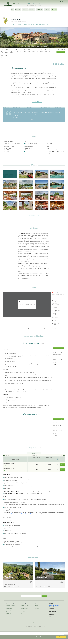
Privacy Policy (37, 608)
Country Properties (32, 9)
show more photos (34, 215)
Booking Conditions (9, 608)
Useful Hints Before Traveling (25, 605)
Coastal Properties (40, 9)
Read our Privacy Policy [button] (41, 636)
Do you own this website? (27, 307)
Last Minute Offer (54, 9)
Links (21, 613)
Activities (33, 24)
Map (37, 24)
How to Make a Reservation (10, 605)
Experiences (22, 614)
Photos (29, 24)
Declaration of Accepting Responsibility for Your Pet (21, 513)
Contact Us (56, 1)
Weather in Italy (23, 611)
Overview (12, 24)
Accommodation (42, 24)
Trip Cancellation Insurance (10, 611)
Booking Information (50, 1)
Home (12, 9)
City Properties (25, 9)
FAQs (45, 1)
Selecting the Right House (10, 606)
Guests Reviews (18, 24)
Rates (48, 24)
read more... (37, 101)
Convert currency (34, 453)
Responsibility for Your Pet (10, 610)
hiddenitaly (51, 617)
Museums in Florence (24, 606)
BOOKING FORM (8, 613)
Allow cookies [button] (61, 636)
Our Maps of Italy (23, 610)
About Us (42, 1)
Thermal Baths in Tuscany (24, 608)
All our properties (18, 9)
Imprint (36, 606)
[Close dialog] (34, 302)
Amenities (25, 24)
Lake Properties (47, 9)
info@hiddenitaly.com (54, 605)
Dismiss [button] (53, 636)
